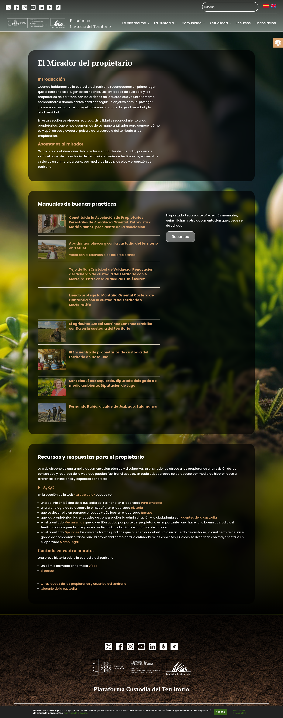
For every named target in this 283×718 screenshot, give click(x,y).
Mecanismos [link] (74, 522)
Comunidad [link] (192, 23)
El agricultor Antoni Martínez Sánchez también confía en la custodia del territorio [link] (110, 326)
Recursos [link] (243, 23)
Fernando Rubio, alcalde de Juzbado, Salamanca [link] (113, 406)
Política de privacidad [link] (239, 712)
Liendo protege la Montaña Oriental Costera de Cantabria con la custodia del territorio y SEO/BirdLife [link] (111, 300)
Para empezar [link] (151, 503)
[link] (278, 43)
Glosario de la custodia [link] (59, 588)
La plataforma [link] (134, 23)
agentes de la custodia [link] (199, 517)
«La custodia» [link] (84, 495)
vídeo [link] (93, 566)
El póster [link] (47, 571)
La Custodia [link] (164, 23)
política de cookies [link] (76, 713)
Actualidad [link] (218, 23)
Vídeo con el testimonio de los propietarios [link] (102, 255)
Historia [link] (137, 508)
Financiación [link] (265, 23)
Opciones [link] (71, 532)
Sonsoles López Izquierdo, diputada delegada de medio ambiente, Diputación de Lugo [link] (113, 383)
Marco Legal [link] (69, 542)
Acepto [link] (220, 712)
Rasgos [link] (147, 512)
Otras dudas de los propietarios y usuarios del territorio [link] (83, 584)
